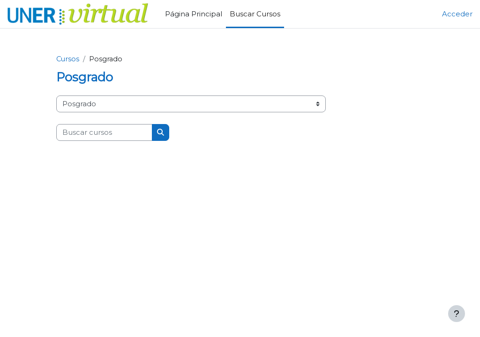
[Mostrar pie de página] (456, 313)
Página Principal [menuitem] (193, 14)
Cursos (68, 59)
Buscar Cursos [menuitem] (255, 14)
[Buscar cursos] (104, 132)
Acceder (457, 14)
